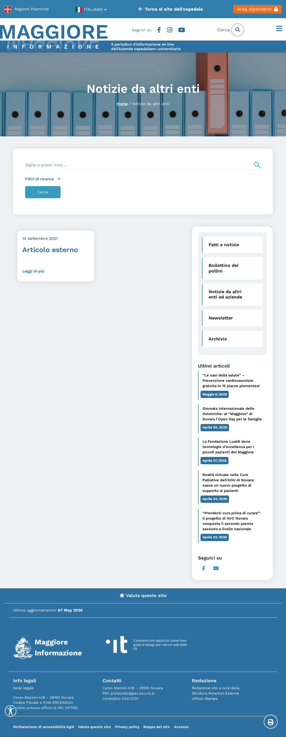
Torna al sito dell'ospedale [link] (170, 9)
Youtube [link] (181, 30)
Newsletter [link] (221, 318)
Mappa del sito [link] (156, 727)
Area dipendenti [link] (257, 9)
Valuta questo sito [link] (143, 595)
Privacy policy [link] (127, 727)
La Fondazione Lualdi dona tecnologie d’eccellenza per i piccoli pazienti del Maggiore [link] (228, 446)
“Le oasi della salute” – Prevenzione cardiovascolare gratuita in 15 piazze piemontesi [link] (231, 380)
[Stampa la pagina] (271, 722)
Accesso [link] (181, 727)
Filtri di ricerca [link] (42, 179)
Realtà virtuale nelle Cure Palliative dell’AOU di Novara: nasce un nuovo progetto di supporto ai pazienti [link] (228, 483)
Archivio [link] (218, 339)
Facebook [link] (159, 30)
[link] (26, 9)
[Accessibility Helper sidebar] (10, 711)
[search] (143, 165)
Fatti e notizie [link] (224, 244)
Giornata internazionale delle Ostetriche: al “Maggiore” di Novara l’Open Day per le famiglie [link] (232, 413)
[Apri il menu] (279, 29)
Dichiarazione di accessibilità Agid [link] (43, 727)
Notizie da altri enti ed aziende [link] (225, 294)
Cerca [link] (230, 30)
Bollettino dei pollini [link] (224, 268)
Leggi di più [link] (33, 271)
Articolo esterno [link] (50, 250)
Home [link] (122, 103)
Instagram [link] (169, 30)
